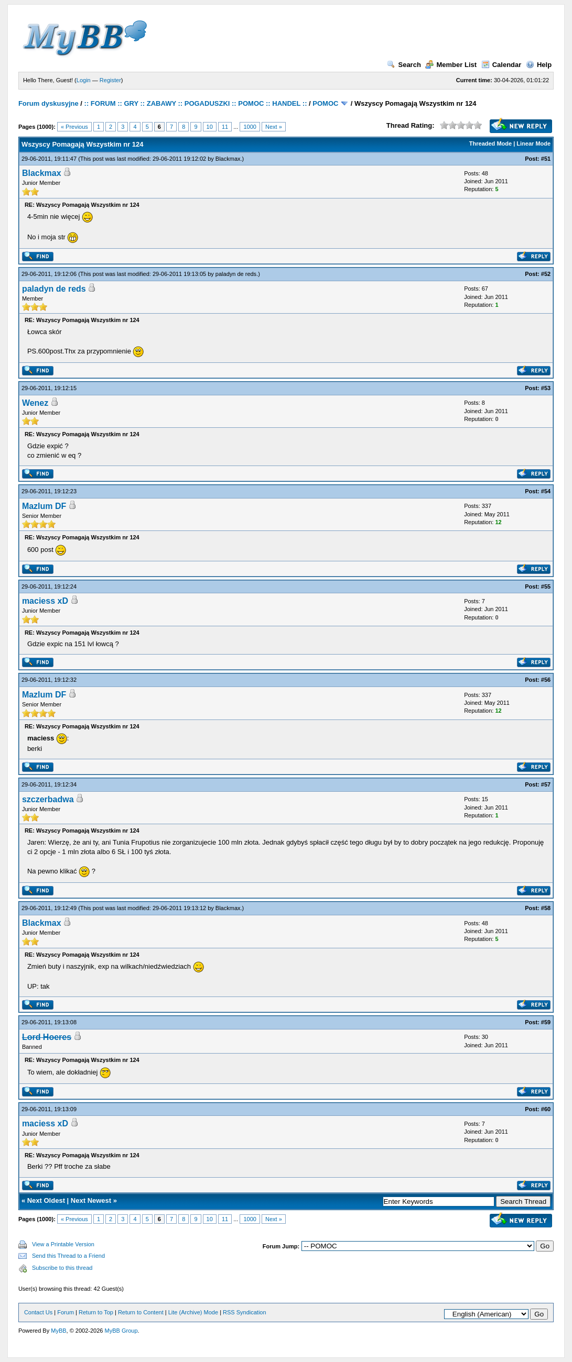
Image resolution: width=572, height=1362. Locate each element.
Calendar (501, 65)
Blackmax (228, 159)
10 (210, 127)
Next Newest (91, 1200)
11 (225, 127)
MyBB (58, 1330)
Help (539, 65)
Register (110, 80)
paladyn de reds (235, 274)
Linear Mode (533, 143)
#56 (546, 680)
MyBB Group (121, 1330)
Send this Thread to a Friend (68, 1256)
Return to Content (141, 1312)
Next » (273, 127)
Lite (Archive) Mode (193, 1312)
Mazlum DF (44, 506)
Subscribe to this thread (62, 1268)
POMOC (325, 103)
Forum (65, 1312)
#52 (546, 274)
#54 (546, 491)
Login (84, 80)
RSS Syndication (244, 1312)
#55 (546, 586)
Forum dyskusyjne (48, 103)
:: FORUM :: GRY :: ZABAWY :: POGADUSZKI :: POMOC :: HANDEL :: (195, 103)
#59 (546, 1022)
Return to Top (96, 1312)
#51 (546, 159)
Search (403, 65)
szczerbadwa (48, 799)
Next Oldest (46, 1200)
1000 (249, 127)
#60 (546, 1109)
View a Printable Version (63, 1244)
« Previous (74, 127)
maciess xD (45, 600)
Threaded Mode (490, 143)
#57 (546, 784)
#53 (546, 388)
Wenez (35, 402)
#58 (546, 908)
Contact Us (38, 1312)
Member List (451, 65)
